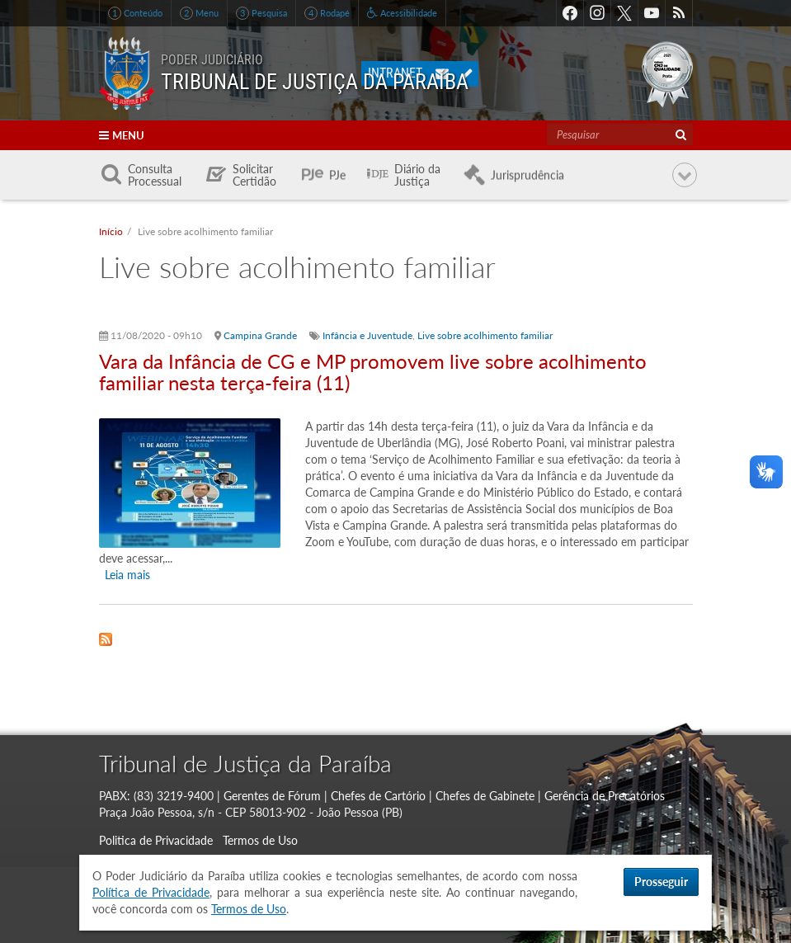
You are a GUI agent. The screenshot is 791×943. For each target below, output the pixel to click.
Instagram (597, 13)
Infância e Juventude (367, 335)
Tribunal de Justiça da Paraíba (245, 763)
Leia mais (127, 575)
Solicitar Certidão (254, 175)
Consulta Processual (154, 175)
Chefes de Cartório (378, 796)
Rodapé (327, 13)
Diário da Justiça (417, 175)
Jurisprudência (527, 175)
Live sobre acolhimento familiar (485, 335)
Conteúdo (135, 13)
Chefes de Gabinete (485, 796)
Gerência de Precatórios (604, 796)
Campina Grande (260, 335)
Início (111, 231)
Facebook (570, 13)
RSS (679, 13)
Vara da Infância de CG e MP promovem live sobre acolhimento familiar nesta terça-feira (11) (373, 371)
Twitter (624, 13)
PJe (337, 175)
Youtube (651, 13)
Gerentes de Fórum (272, 796)
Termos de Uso (260, 840)
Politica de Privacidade (156, 840)
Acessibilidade (402, 12)
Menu (199, 13)
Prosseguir (661, 882)
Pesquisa (261, 13)
